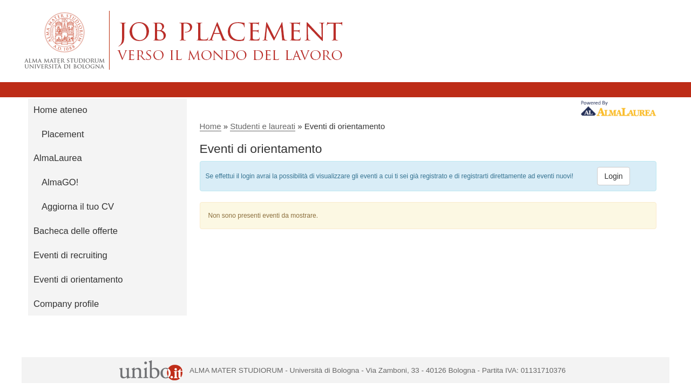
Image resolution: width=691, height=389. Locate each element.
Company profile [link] (66, 304)
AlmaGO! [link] (60, 182)
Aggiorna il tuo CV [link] (78, 207)
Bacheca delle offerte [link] (75, 231)
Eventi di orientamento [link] (78, 279)
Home (210, 126)
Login (613, 176)
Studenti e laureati (262, 126)
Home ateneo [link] (60, 110)
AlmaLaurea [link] (57, 158)
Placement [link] (63, 134)
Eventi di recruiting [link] (70, 255)
